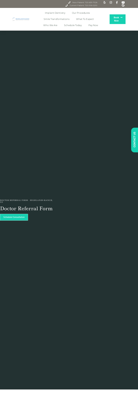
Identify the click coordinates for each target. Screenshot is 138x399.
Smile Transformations (57, 19)
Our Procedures (81, 13)
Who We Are (51, 25)
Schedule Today (73, 25)
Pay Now (93, 25)
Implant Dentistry (56, 13)
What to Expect (85, 19)
